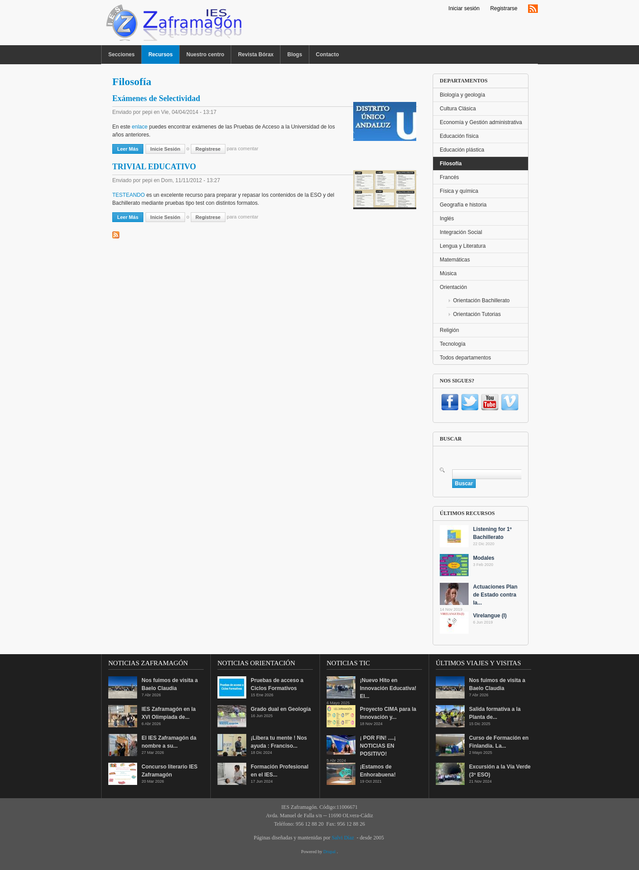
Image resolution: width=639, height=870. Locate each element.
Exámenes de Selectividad (156, 98)
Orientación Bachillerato (481, 300)
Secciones (121, 54)
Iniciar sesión (464, 8)
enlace (139, 127)
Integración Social (461, 232)
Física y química (459, 191)
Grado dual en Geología (281, 709)
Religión (449, 330)
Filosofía (451, 163)
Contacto (327, 54)
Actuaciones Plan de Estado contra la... (495, 595)
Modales (483, 558)
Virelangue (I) (490, 616)
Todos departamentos (465, 358)
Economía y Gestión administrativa (481, 122)
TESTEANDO (128, 195)
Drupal (330, 851)
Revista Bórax (255, 54)
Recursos (160, 54)
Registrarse (503, 8)
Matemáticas (455, 260)
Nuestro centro (205, 54)
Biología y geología (462, 95)
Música (448, 273)
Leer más (130, 148)
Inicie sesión (165, 149)
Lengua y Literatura (462, 246)
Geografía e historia (463, 205)
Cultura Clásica (458, 108)
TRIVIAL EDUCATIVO (154, 166)
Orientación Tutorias (477, 314)
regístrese (208, 149)
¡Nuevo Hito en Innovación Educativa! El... (388, 688)
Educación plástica (462, 150)
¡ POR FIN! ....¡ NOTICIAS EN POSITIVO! (378, 746)
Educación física (459, 136)
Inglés (447, 218)
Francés (449, 177)
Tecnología (452, 344)
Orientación (453, 287)
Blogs (294, 54)
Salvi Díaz (342, 838)
